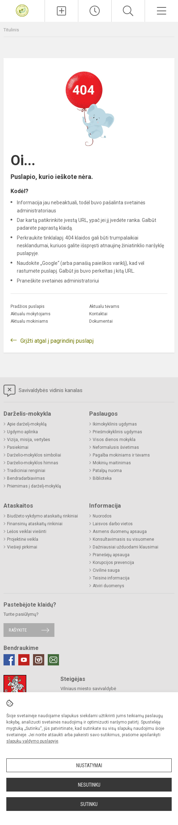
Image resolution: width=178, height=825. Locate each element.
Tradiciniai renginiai (26, 470)
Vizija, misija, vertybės (28, 439)
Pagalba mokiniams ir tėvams (121, 455)
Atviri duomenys (108, 585)
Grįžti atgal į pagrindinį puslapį (57, 340)
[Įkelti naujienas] (61, 11)
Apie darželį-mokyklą (27, 424)
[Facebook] (9, 659)
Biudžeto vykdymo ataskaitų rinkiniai (42, 516)
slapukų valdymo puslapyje (32, 741)
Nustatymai (89, 765)
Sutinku (89, 804)
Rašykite (18, 630)
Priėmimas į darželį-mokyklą (34, 486)
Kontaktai (98, 313)
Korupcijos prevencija (113, 562)
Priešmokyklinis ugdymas (117, 431)
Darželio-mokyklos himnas (32, 462)
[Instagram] (38, 659)
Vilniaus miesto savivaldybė (88, 688)
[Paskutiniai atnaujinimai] (94, 11)
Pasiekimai (17, 447)
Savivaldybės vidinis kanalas (43, 391)
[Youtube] (23, 659)
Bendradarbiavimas (26, 478)
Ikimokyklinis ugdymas (115, 424)
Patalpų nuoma (107, 470)
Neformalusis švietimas (116, 447)
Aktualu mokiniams (29, 321)
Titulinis (11, 29)
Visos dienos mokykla (114, 439)
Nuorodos (102, 516)
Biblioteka (102, 478)
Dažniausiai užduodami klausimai (125, 547)
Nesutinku (89, 785)
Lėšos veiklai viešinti (26, 531)
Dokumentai (101, 321)
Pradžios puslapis (28, 306)
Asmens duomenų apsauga (120, 531)
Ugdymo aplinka (22, 431)
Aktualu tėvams (104, 306)
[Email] (53, 659)
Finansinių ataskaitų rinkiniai (34, 523)
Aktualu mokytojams (31, 313)
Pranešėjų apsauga (111, 554)
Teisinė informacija (111, 578)
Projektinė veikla (22, 539)
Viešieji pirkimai (22, 547)
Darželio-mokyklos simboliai (34, 455)
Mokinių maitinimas (112, 462)
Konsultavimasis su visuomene (123, 539)
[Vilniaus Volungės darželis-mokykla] (22, 10)
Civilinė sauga (106, 570)
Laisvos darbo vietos (113, 523)
